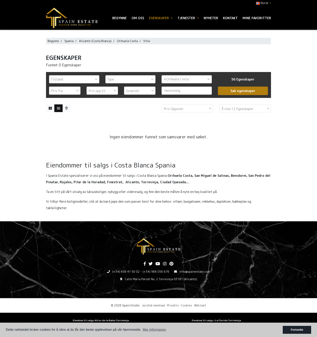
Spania (69, 41)
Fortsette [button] (297, 329)
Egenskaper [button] (161, 18)
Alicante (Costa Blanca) (95, 41)
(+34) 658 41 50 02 (126, 271)
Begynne (119, 18)
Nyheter (211, 18)
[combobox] (74, 79)
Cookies (186, 305)
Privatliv (173, 305)
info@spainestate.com (194, 271)
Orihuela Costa (127, 41)
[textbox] (75, 79)
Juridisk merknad (153, 305)
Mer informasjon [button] (154, 329)
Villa (146, 41)
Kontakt (230, 18)
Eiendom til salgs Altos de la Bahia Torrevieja (101, 320)
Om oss (138, 18)
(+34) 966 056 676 (156, 271)
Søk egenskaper (242, 91)
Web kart (200, 305)
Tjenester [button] (188, 18)
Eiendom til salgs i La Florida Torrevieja (216, 320)
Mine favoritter (257, 18)
